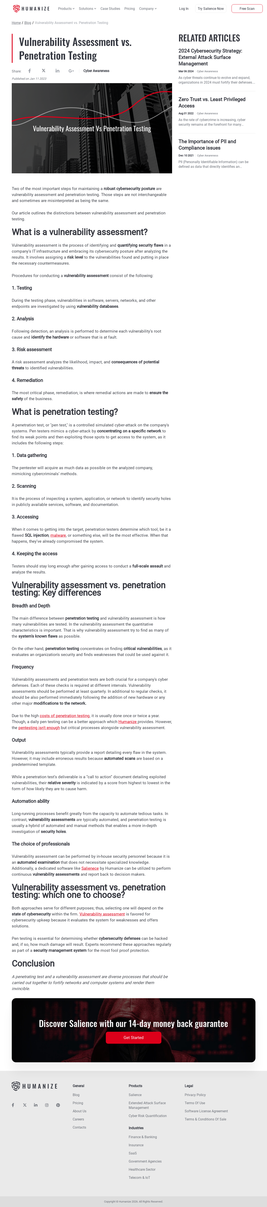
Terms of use (195, 1103)
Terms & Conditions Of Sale (205, 1119)
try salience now (211, 9)
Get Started (134, 1037)
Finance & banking (143, 1137)
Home (16, 23)
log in (184, 9)
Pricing (129, 9)
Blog (27, 23)
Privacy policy (195, 1095)
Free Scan (247, 9)
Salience (135, 1095)
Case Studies (110, 9)
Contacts (79, 1127)
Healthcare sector (142, 1169)
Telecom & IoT (139, 1178)
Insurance (136, 1145)
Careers (78, 1119)
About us (79, 1111)
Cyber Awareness (96, 71)
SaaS (133, 1153)
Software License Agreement (206, 1111)
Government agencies (145, 1161)
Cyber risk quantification (148, 1116)
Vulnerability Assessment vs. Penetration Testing (71, 23)
